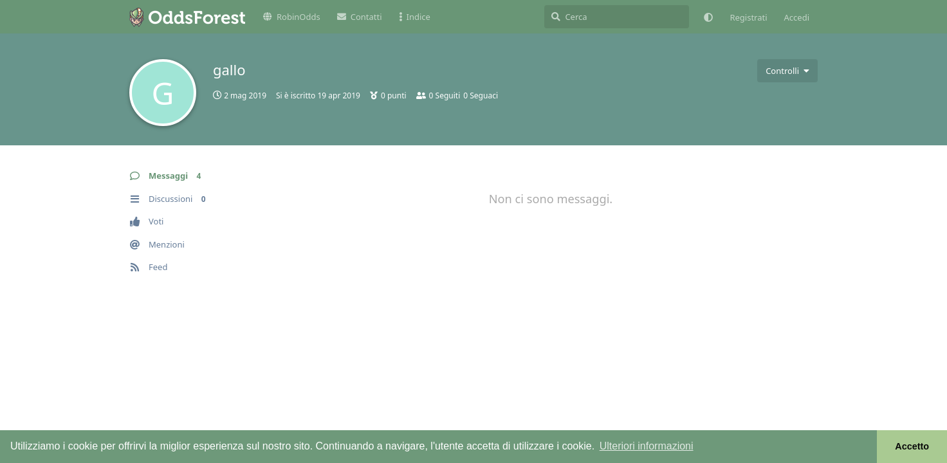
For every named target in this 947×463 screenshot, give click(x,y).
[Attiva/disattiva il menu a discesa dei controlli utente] (787, 70)
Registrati (748, 17)
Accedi (796, 17)
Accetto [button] (912, 446)
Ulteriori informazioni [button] (647, 445)
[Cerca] (616, 16)
